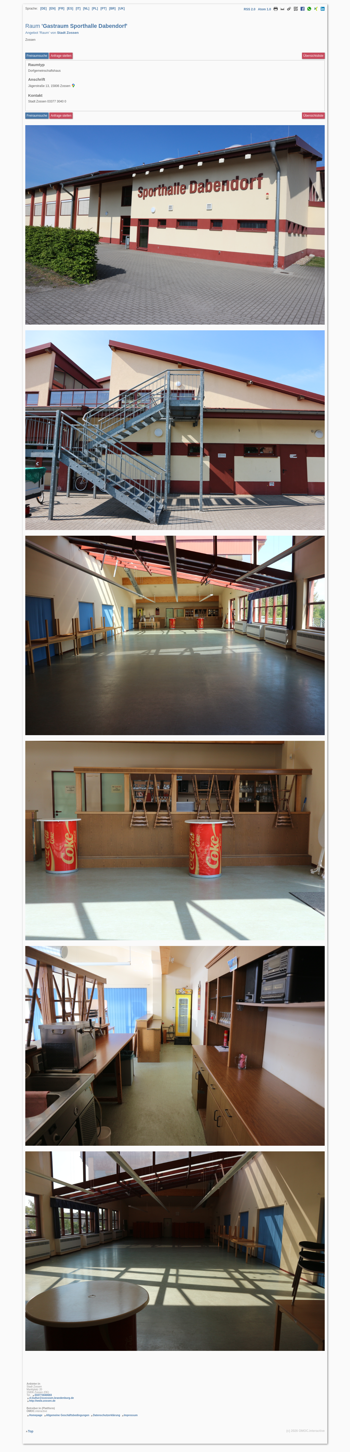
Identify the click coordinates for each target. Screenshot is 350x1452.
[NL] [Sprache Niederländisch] (86, 8)
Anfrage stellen (61, 115)
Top (30, 1431)
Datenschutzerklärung (106, 1415)
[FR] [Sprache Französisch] (61, 8)
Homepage (35, 1415)
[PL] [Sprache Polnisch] (95, 8)
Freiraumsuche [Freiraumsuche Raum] (37, 115)
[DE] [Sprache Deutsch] (43, 8)
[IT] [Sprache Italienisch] (78, 8)
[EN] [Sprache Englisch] (52, 8)
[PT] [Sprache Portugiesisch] (103, 8)
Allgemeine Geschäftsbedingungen (67, 1415)
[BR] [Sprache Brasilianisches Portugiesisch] (112, 8)
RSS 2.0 (250, 9)
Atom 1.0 (264, 9)
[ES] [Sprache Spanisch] (70, 8)
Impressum (131, 1415)
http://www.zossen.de (42, 1400)
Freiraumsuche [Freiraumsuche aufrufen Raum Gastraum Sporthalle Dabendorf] (37, 56)
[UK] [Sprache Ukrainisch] (121, 8)
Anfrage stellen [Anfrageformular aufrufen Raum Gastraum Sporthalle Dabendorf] (61, 56)
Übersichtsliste (313, 56)
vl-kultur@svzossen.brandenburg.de (51, 1398)
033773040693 (43, 1395)
